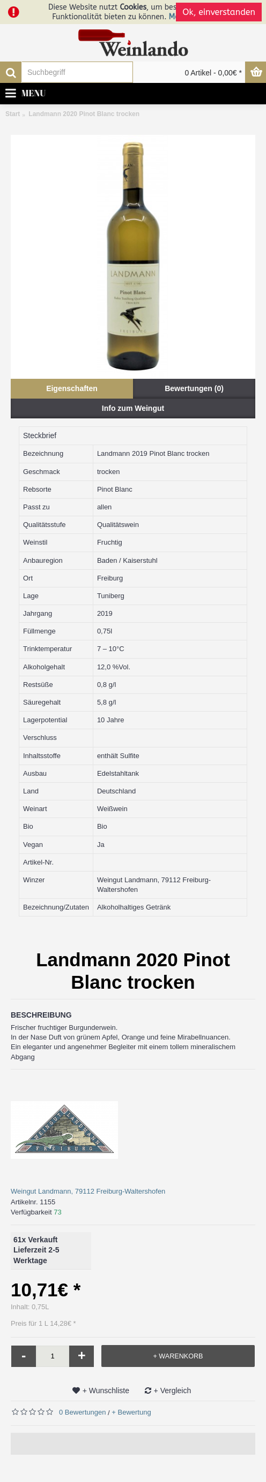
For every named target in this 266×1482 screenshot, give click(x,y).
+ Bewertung (131, 1412)
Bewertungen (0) (194, 388)
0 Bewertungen (82, 1412)
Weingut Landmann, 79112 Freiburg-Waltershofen (88, 1191)
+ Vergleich (172, 1390)
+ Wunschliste (106, 1390)
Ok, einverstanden (218, 12)
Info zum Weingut (133, 408)
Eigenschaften (72, 388)
